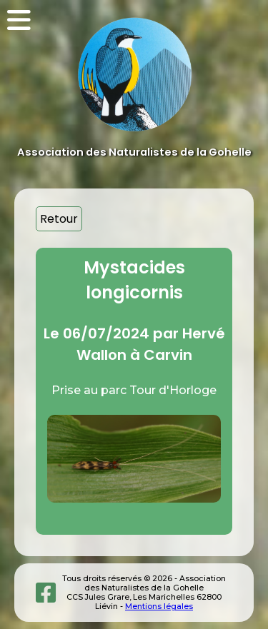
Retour (59, 219)
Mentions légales (159, 606)
